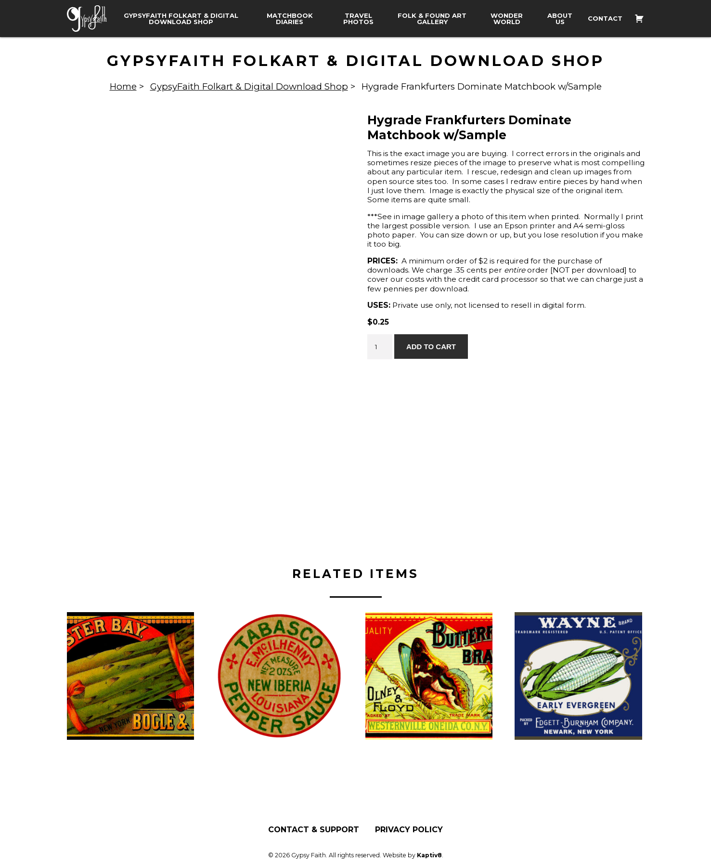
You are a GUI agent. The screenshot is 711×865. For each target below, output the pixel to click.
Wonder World (507, 19)
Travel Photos (358, 19)
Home (123, 86)
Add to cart (431, 346)
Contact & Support (313, 829)
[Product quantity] (379, 346)
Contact (605, 18)
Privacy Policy (409, 829)
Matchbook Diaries (290, 19)
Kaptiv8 (429, 854)
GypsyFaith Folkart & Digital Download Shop (181, 19)
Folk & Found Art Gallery (432, 19)
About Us (559, 19)
